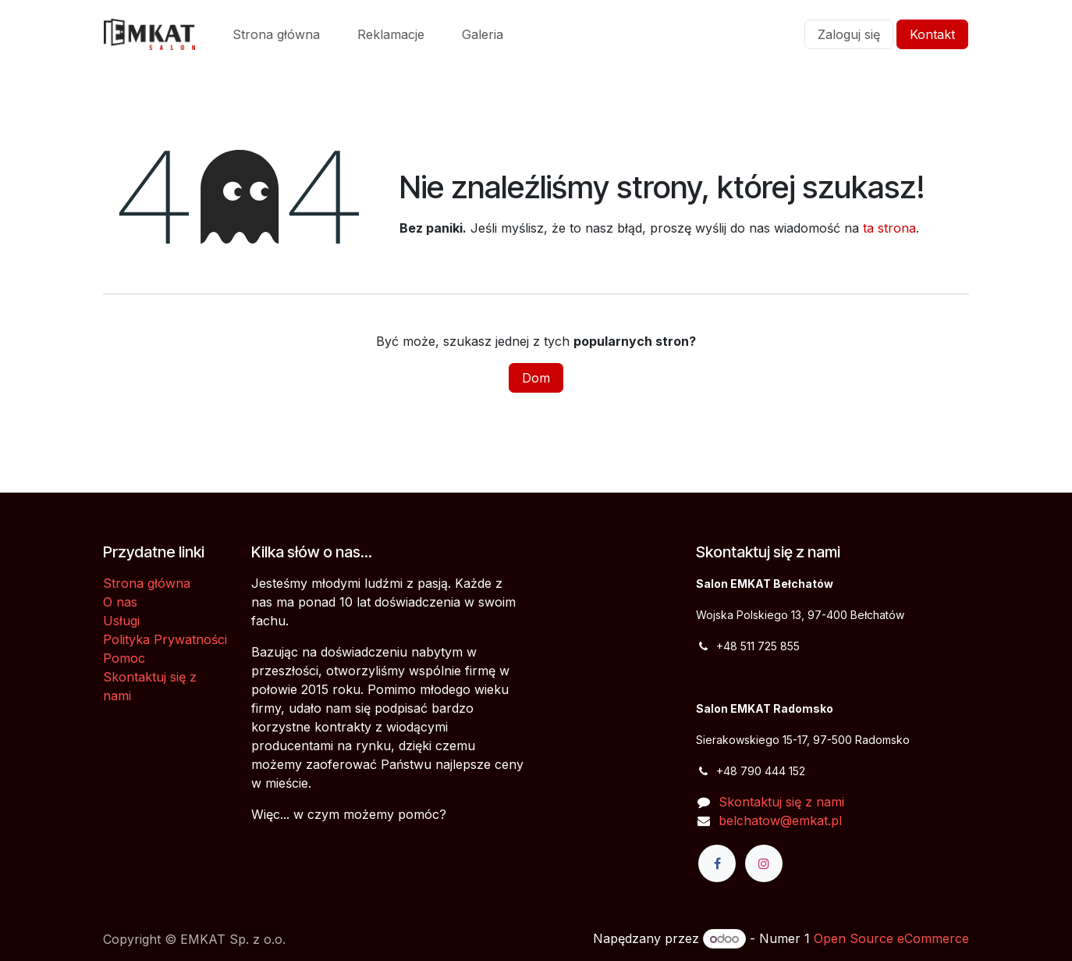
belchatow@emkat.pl (780, 820)
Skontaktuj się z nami (781, 802)
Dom (536, 378)
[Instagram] (764, 863)
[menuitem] (276, 34)
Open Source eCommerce (891, 938)
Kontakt (932, 34)
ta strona (889, 228)
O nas (120, 602)
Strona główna (146, 583)
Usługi (121, 620)
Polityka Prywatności (165, 639)
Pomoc (124, 658)
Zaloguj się (849, 34)
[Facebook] (717, 863)
